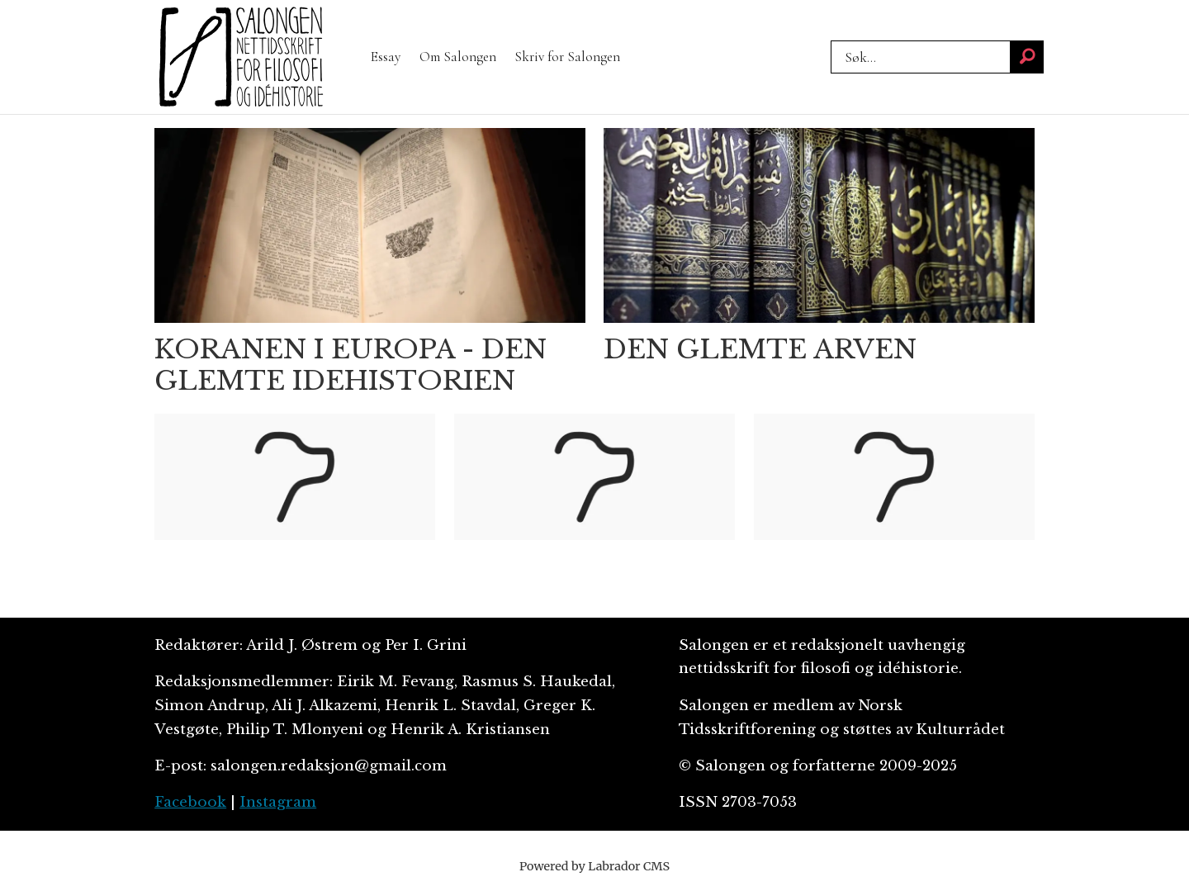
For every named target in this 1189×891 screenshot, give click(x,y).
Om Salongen (457, 56)
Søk (830, 57)
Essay (385, 56)
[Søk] (1027, 56)
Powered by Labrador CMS (594, 866)
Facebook (190, 802)
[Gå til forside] (241, 57)
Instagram (277, 802)
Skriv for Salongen (567, 56)
